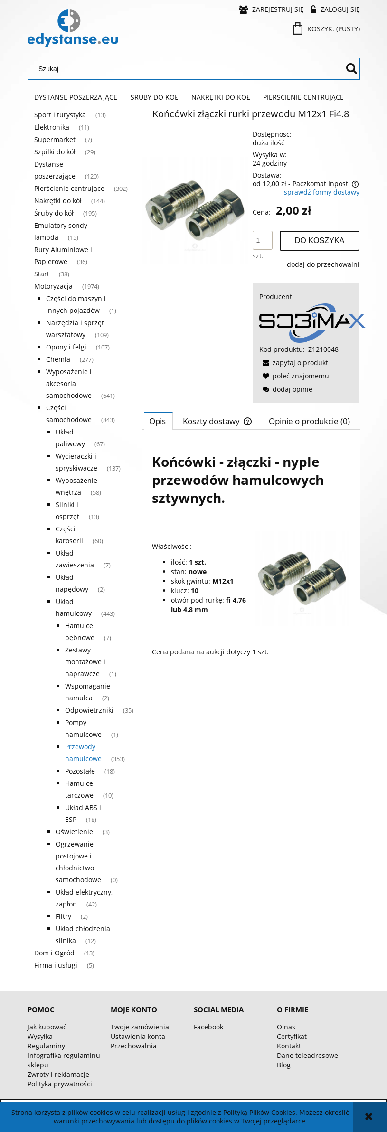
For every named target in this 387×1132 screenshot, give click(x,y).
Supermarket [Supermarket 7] (55, 139)
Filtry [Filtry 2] (63, 916)
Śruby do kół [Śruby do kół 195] (54, 212)
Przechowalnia (134, 1045)
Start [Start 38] (41, 273)
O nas (286, 1026)
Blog (284, 1064)
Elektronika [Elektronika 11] (51, 127)
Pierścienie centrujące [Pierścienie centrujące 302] (69, 188)
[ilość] (263, 240)
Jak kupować (47, 1026)
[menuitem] (76, 97)
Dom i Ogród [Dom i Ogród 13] (54, 952)
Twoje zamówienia (140, 1026)
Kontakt (289, 1045)
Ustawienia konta (138, 1036)
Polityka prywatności (60, 1083)
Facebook (208, 1026)
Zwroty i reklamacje (58, 1074)
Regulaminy (46, 1045)
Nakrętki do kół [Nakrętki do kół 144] (58, 200)
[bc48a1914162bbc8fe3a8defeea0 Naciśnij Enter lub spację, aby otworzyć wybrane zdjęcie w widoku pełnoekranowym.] (195, 209)
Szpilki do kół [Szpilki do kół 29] (55, 151)
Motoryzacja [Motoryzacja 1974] (53, 286)
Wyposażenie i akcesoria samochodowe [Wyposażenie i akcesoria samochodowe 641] (69, 383)
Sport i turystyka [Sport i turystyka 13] (60, 114)
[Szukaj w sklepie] (187, 68)
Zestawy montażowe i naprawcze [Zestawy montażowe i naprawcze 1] (85, 661)
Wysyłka (40, 1036)
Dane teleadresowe (307, 1055)
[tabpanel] (250, 553)
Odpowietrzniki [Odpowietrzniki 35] (89, 710)
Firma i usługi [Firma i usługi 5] (55, 965)
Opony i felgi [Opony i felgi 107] (66, 346)
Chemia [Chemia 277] (58, 359)
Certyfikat (292, 1036)
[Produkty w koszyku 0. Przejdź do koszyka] (327, 28)
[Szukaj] (351, 69)
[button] (293, 362)
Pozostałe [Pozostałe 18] (80, 770)
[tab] (158, 420)
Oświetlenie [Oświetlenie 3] (74, 831)
